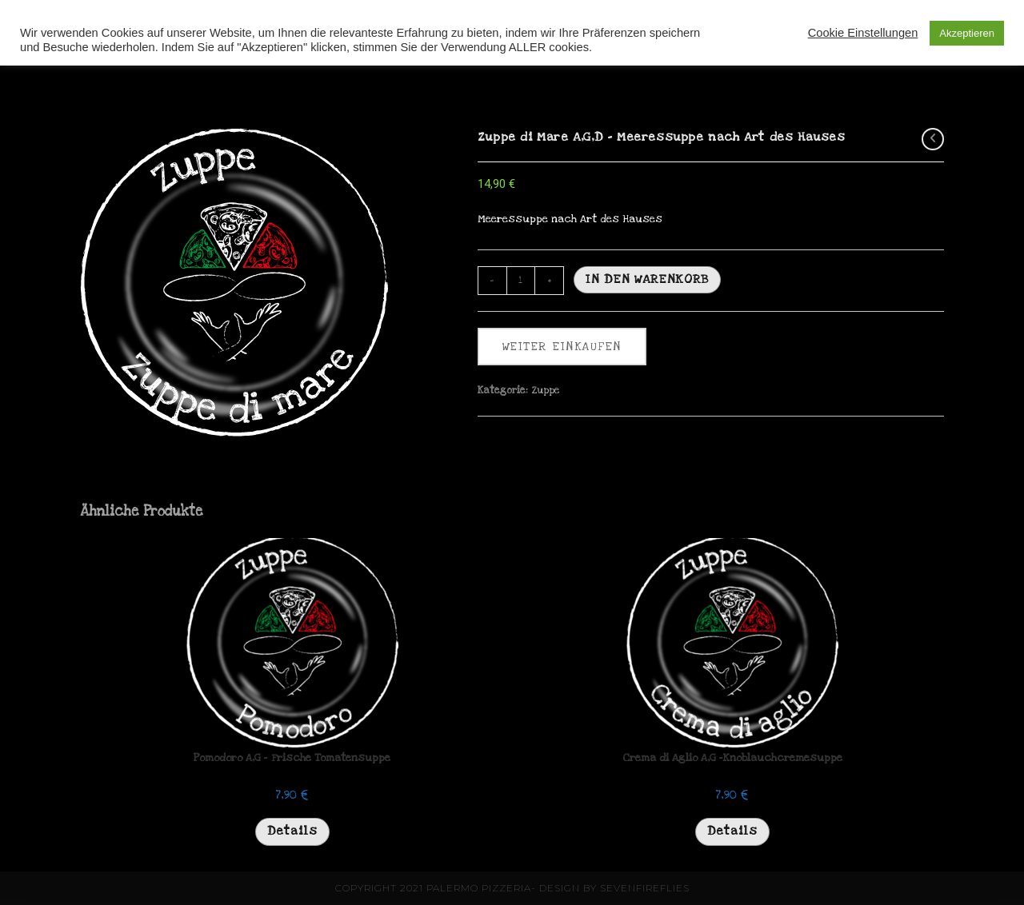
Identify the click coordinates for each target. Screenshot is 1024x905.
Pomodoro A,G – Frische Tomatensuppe (292, 758)
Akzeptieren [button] (966, 33)
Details (292, 831)
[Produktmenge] (520, 280)
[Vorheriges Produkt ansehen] (933, 139)
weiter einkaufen (562, 346)
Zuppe (545, 390)
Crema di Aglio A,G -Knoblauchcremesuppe (732, 758)
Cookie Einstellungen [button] (863, 32)
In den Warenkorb (647, 279)
